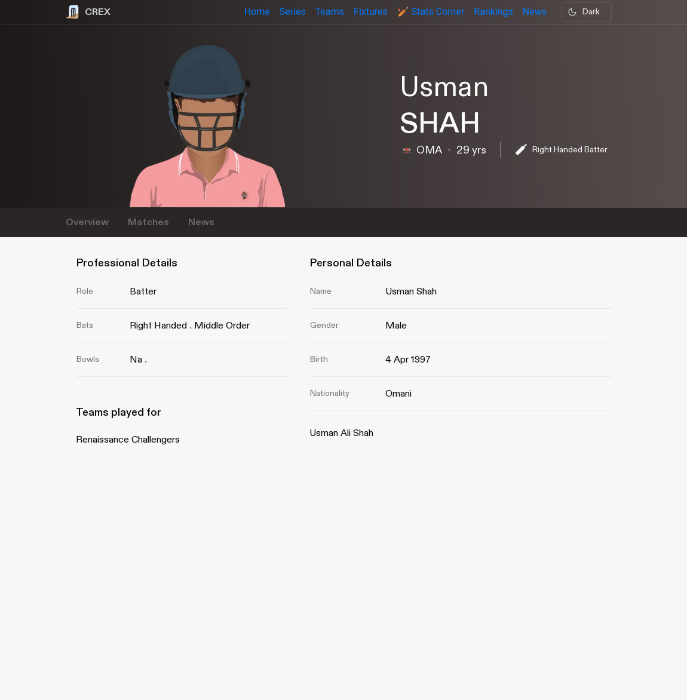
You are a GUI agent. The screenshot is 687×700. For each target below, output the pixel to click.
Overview (87, 222)
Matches (148, 222)
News (201, 222)
